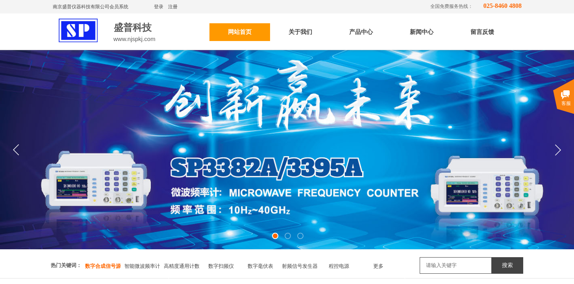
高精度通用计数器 (181, 266)
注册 (173, 6)
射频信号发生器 (299, 266)
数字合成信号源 (102, 266)
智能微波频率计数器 (142, 266)
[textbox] (456, 265)
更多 (378, 266)
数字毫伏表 (260, 266)
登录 (158, 6)
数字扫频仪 (221, 266)
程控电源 (339, 266)
